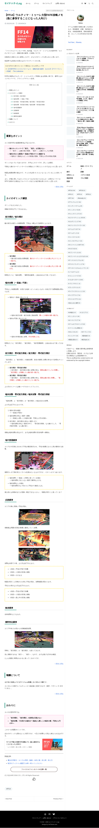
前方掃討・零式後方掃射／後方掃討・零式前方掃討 (29, 102)
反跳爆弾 (16, 110)
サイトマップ (36, 818)
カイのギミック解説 (15, 93)
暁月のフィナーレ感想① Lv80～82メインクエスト (25, 763)
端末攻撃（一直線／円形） (22, 99)
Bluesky (79, 42)
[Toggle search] (92, 3)
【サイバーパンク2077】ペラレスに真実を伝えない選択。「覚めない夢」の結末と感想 (85, 119)
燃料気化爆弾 (18, 116)
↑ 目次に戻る (59, 187)
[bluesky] (85, 3)
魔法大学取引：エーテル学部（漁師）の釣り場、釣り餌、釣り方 (30, 760)
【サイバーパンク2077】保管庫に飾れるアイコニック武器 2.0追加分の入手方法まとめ (85, 78)
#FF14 (8, 789)
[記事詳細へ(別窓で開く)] (34, 744)
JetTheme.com (52, 824)
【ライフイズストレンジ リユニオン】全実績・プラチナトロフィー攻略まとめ (85, 58)
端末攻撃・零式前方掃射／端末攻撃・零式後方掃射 (29, 104)
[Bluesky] (54, 814)
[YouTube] (49, 814)
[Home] (45, 814)
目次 (30, 85)
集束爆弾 (16, 113)
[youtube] (82, 3)
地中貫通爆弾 (18, 107)
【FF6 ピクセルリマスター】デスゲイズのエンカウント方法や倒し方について (85, 68)
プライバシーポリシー (60, 818)
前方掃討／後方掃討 (20, 96)
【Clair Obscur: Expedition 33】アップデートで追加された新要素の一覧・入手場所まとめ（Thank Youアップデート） (85, 131)
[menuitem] (28, 3)
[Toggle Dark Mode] (89, 3)
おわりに (12, 122)
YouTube (71, 42)
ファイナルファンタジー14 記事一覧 (34, 769)
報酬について (13, 119)
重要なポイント (14, 90)
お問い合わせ (47, 818)
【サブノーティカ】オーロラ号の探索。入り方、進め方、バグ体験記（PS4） (85, 98)
